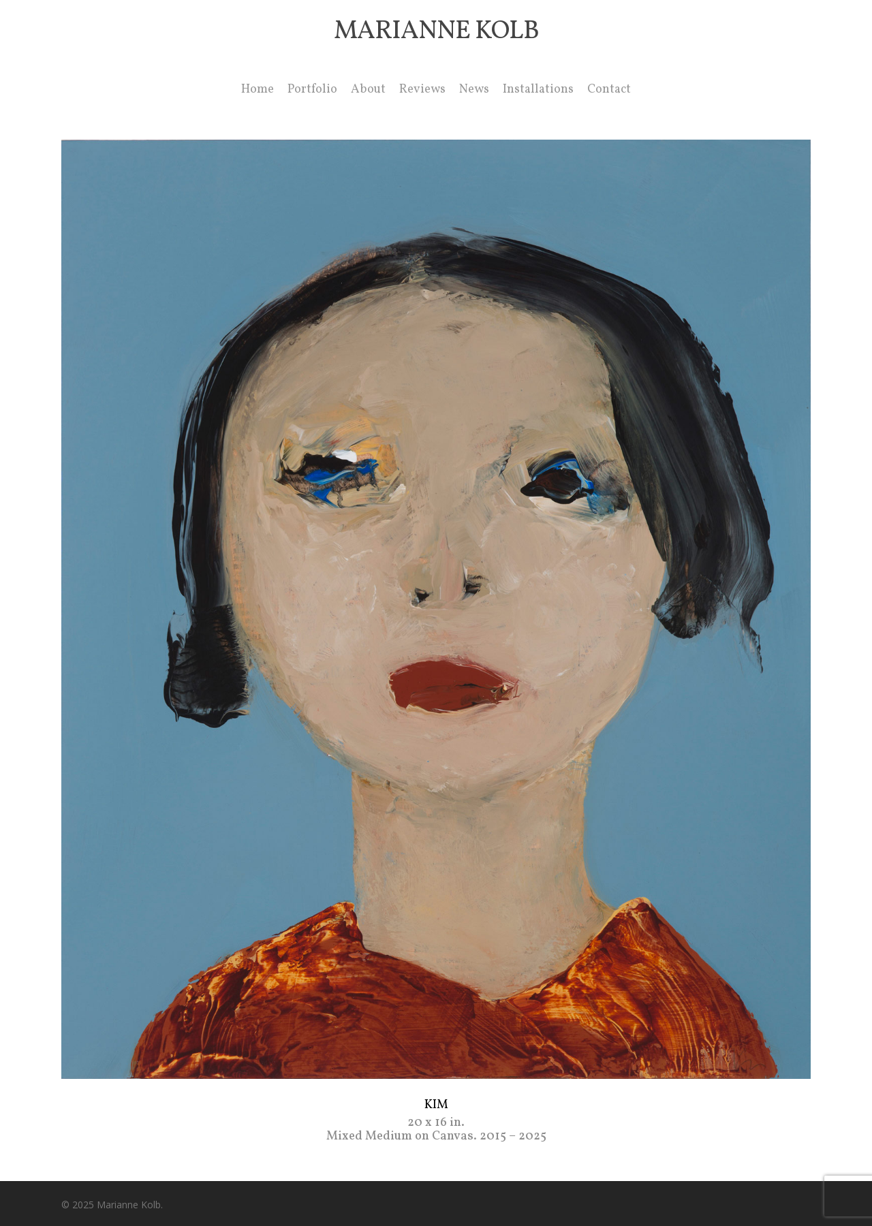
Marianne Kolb (436, 32)
